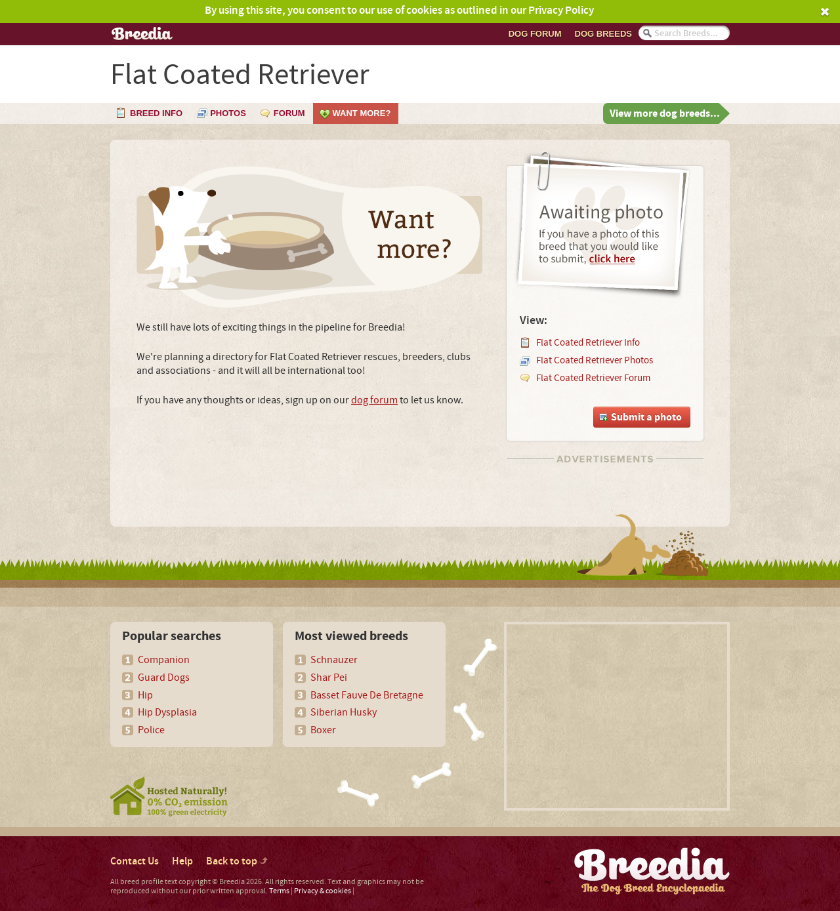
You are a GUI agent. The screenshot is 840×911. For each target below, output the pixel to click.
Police (151, 730)
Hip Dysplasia (167, 712)
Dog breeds (603, 34)
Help (182, 861)
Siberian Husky (343, 712)
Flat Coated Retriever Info (588, 342)
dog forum (374, 400)
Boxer (323, 730)
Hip (145, 695)
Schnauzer (334, 659)
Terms (279, 891)
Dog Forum (535, 34)
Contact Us (134, 861)
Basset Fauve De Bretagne (366, 695)
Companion (164, 659)
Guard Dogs (164, 677)
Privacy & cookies (322, 891)
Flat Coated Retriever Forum (593, 378)
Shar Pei (328, 677)
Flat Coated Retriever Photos (594, 360)
